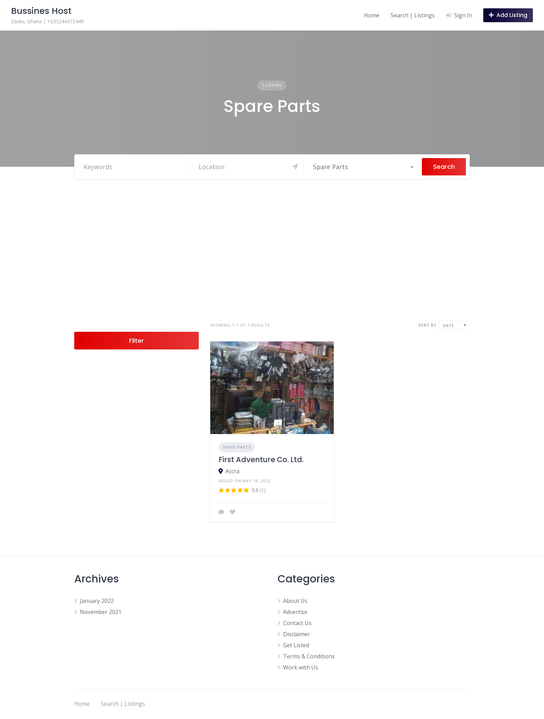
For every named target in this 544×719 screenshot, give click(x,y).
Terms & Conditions (309, 656)
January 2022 (97, 601)
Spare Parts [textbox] (330, 167)
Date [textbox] (448, 325)
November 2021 (100, 612)
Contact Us (297, 623)
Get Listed (296, 645)
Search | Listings (413, 15)
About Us (295, 601)
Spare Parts (237, 447)
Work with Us (300, 667)
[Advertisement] (272, 249)
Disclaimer (296, 634)
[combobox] (362, 166)
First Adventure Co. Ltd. (261, 459)
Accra (232, 471)
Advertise (295, 612)
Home (372, 15)
